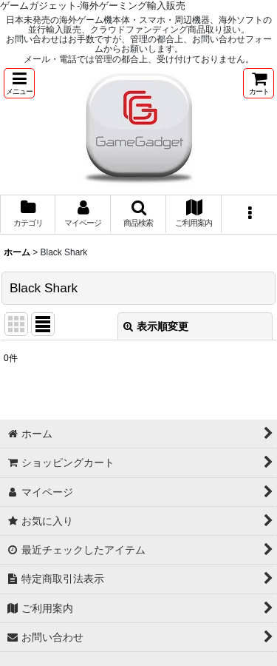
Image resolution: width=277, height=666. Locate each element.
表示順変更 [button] (155, 326)
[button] (19, 83)
